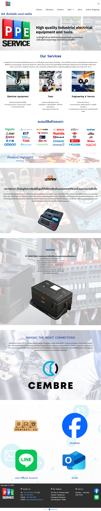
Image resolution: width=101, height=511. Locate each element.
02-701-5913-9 (29, 492)
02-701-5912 (29, 495)
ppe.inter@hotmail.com (35, 499)
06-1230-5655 (31, 497)
